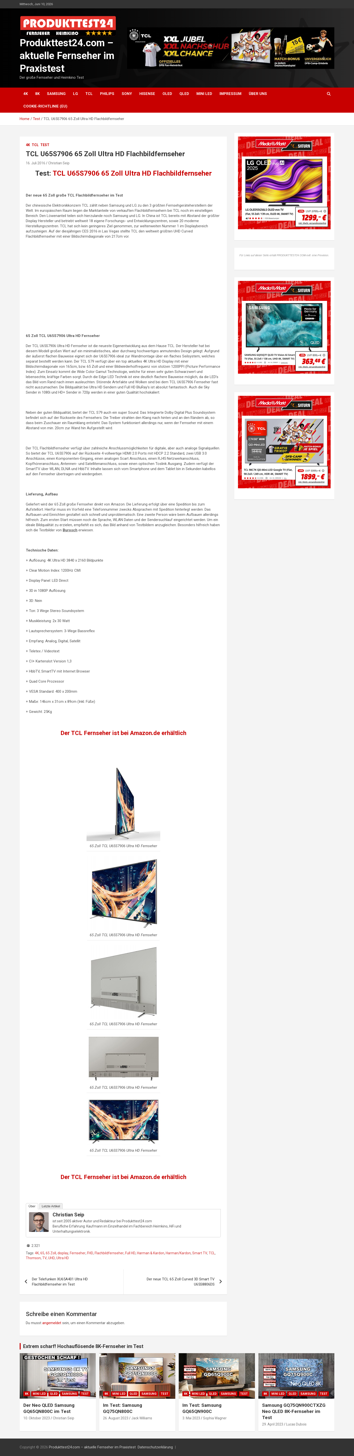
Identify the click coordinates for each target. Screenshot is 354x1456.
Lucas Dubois (296, 1424)
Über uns (258, 94)
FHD (90, 1253)
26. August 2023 (115, 1418)
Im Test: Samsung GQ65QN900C (201, 1408)
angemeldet (51, 1323)
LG (75, 94)
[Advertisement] (123, 288)
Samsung (56, 94)
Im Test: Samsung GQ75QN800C (122, 1408)
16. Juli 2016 (35, 163)
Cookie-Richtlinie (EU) (45, 106)
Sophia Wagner (215, 1418)
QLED (184, 94)
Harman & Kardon (150, 1253)
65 (42, 1253)
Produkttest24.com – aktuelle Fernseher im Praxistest (67, 55)
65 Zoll (51, 1253)
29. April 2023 (272, 1424)
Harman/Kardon (178, 1253)
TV (44, 1258)
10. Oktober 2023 (36, 1418)
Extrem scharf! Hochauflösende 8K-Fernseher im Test (83, 1346)
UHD (51, 1258)
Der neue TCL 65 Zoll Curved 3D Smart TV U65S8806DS (181, 1282)
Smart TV (199, 1253)
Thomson (33, 1258)
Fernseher (78, 1253)
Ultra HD (62, 1258)
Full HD (130, 1253)
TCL (89, 94)
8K (37, 94)
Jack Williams (141, 1418)
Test (44, 145)
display (63, 1253)
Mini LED (204, 94)
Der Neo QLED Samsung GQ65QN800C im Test (48, 1408)
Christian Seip (59, 163)
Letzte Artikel (51, 1206)
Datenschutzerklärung (155, 1447)
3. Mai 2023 (191, 1418)
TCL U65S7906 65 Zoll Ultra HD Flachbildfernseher (132, 173)
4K (25, 94)
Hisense (147, 94)
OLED (167, 94)
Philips (107, 94)
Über (32, 1206)
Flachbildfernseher (109, 1253)
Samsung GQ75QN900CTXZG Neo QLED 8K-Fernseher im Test (293, 1411)
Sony (127, 94)
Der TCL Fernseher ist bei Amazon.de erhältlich (123, 733)
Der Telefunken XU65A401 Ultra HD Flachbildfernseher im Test (60, 1282)
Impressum (230, 94)
